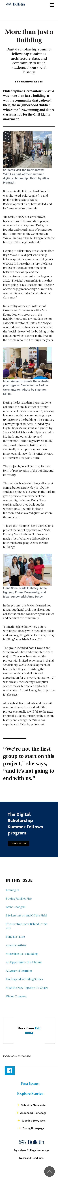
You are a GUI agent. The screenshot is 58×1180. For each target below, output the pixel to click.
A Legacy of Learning (19, 971)
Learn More (19, 843)
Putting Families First (19, 898)
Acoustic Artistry (16, 945)
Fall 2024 (33, 1030)
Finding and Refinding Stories (24, 979)
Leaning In (12, 890)
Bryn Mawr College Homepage (31, 1150)
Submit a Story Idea (33, 1120)
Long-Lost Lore (15, 937)
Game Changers (16, 907)
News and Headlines (31, 1158)
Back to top (49, 1171)
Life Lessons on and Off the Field (26, 915)
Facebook (9, 1071)
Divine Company (16, 996)
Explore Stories (30, 1094)
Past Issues (30, 1084)
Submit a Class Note (33, 1105)
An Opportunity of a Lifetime (24, 962)
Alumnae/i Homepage (33, 1113)
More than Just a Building (22, 954)
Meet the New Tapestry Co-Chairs (27, 988)
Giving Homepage (33, 1128)
